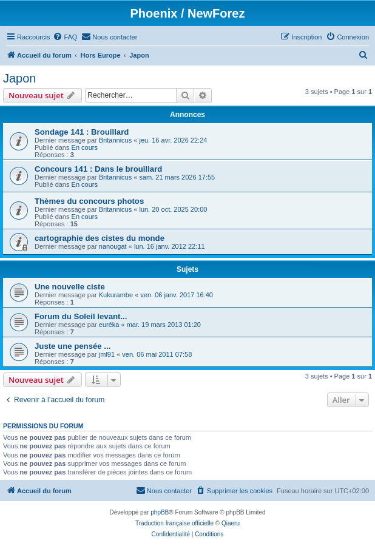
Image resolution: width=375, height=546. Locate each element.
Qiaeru (230, 523)
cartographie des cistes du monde (99, 238)
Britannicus (115, 140)
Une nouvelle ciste (70, 286)
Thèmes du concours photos (89, 201)
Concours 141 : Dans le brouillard (98, 169)
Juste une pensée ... (72, 346)
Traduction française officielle (174, 523)
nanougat (113, 246)
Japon (19, 78)
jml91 (107, 354)
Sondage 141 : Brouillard (82, 131)
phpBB (159, 512)
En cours (85, 147)
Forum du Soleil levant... (81, 316)
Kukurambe (116, 294)
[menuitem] (65, 37)
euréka (109, 324)
